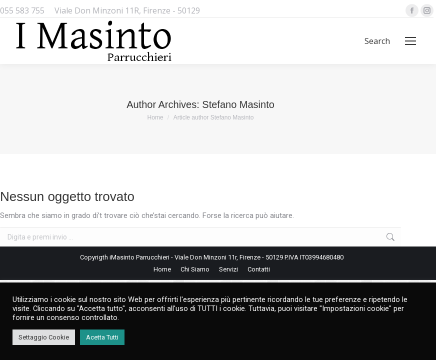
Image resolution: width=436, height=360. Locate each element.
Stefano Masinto (238, 104)
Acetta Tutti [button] (102, 337)
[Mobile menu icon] (410, 41)
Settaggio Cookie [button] (43, 337)
